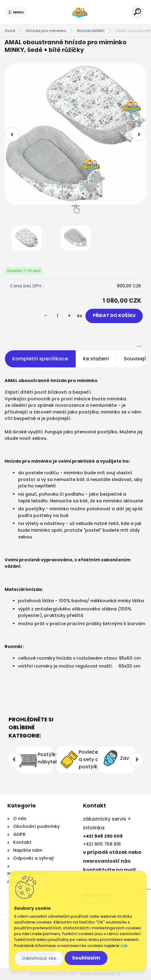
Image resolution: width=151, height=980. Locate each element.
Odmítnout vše (39, 958)
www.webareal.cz (100, 974)
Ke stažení (96, 358)
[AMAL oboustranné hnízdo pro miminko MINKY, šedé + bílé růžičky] (75, 134)
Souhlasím (86, 957)
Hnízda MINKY (91, 31)
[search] (137, 12)
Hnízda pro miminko (46, 31)
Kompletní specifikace (40, 358)
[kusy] (57, 316)
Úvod (10, 31)
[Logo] (79, 12)
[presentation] (12, 134)
